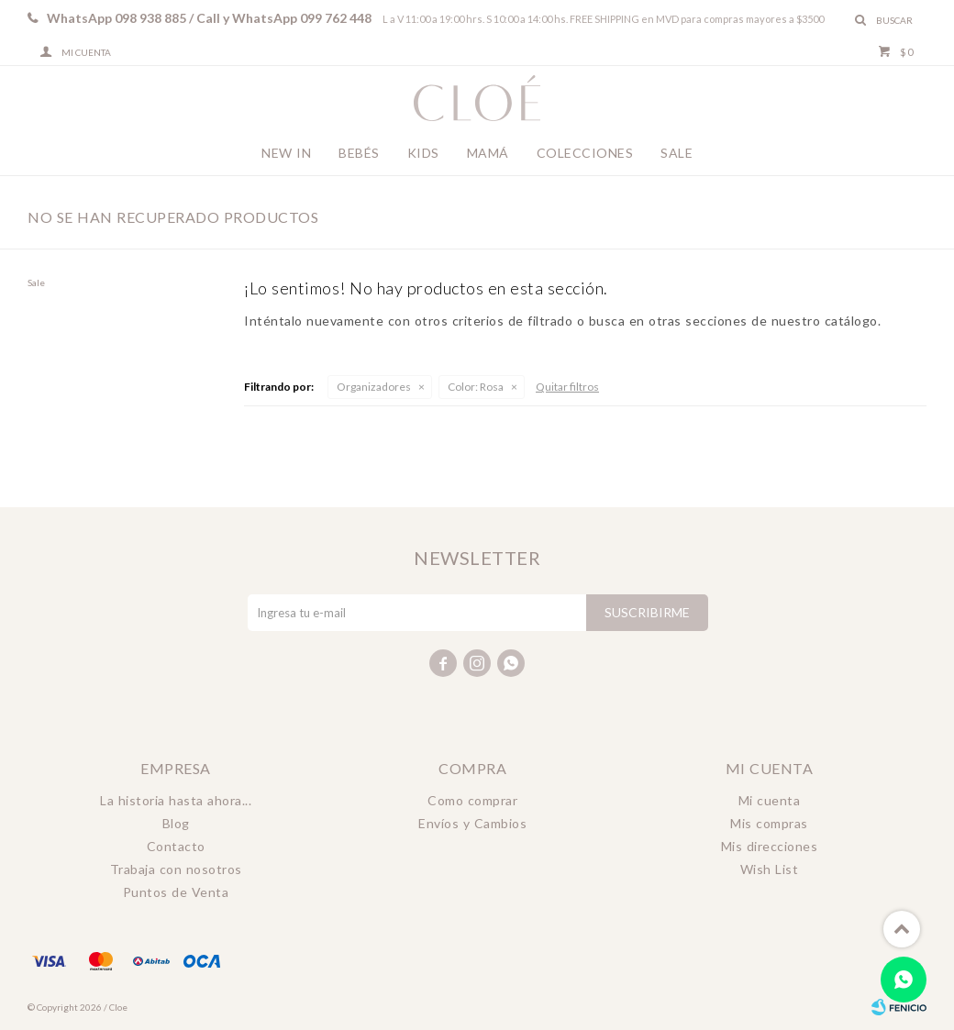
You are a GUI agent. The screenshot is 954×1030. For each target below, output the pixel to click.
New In (286, 153)
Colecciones (585, 153)
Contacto (176, 846)
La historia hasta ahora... (175, 800)
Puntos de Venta (176, 892)
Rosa (476, 386)
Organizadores (374, 386)
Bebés (359, 153)
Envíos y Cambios (472, 823)
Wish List (769, 869)
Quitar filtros (567, 386)
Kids (423, 153)
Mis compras (769, 823)
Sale (676, 153)
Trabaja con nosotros (176, 869)
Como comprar (472, 800)
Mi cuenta (769, 800)
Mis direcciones (769, 846)
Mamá (488, 153)
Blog (176, 823)
